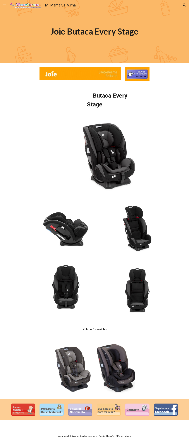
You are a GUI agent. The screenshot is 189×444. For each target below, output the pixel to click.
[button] (4, 5)
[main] (94, 31)
